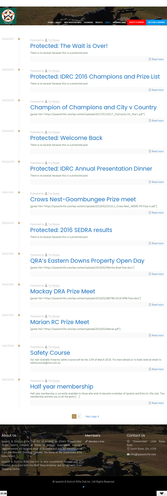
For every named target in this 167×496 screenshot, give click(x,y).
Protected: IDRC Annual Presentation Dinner (91, 169)
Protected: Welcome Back (66, 138)
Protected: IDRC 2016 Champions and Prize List (95, 77)
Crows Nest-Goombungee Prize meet (83, 199)
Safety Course (50, 353)
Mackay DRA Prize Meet (62, 291)
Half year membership (61, 387)
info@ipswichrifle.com (143, 454)
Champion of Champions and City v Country (93, 107)
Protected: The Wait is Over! (69, 46)
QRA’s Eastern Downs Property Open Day (87, 261)
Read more (157, 59)
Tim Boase (54, 40)
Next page (93, 416)
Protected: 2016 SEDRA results (71, 230)
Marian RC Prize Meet (59, 322)
